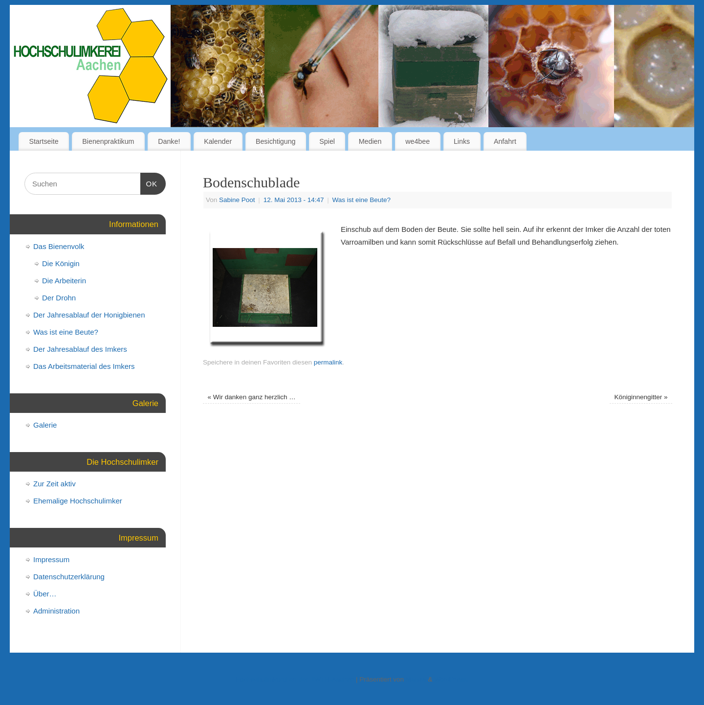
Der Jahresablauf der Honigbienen (89, 315)
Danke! (169, 141)
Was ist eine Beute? (361, 200)
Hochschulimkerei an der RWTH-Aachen (294, 679)
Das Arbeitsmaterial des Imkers (84, 366)
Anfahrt (505, 141)
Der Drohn (59, 298)
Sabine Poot (237, 200)
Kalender (218, 141)
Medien (370, 141)
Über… (45, 594)
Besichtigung (276, 141)
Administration (56, 611)
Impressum (51, 559)
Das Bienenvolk (58, 246)
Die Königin (61, 263)
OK (149, 182)
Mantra (416, 679)
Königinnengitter (641, 397)
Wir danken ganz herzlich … (252, 397)
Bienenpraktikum (108, 141)
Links (462, 141)
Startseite (43, 141)
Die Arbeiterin (64, 280)
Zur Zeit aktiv (54, 483)
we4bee (417, 141)
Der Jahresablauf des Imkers (80, 349)
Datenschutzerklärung (69, 576)
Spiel (327, 141)
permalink (328, 362)
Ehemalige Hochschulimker (77, 501)
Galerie (45, 425)
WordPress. (451, 679)
